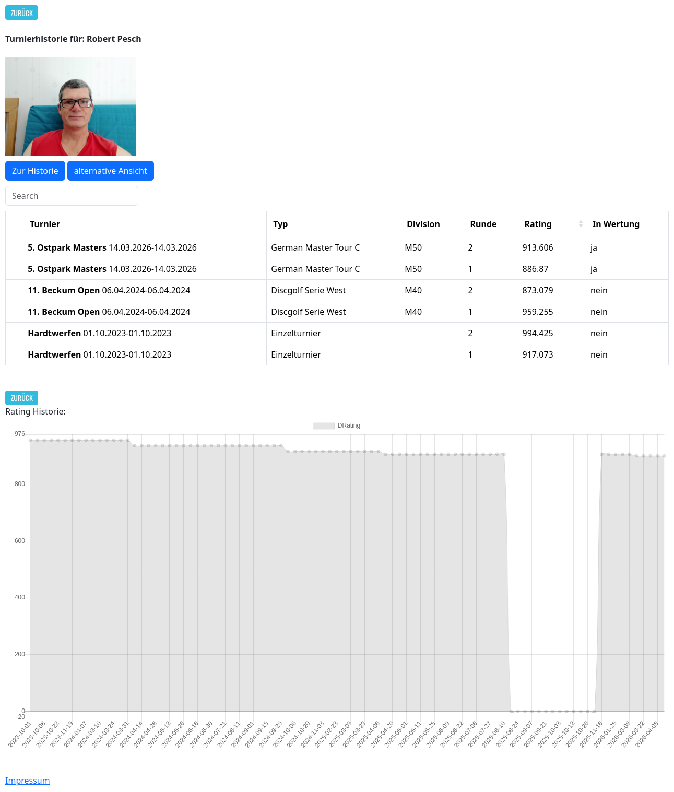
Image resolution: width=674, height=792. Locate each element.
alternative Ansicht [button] (110, 170)
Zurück (22, 12)
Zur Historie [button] (35, 170)
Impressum (27, 780)
